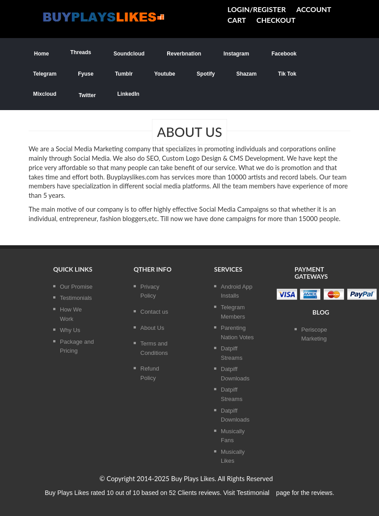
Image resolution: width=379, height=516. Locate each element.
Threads (80, 52)
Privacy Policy (150, 291)
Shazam (246, 74)
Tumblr (124, 74)
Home (41, 53)
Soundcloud (128, 53)
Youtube (164, 74)
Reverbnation (183, 53)
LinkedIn (128, 94)
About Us (152, 327)
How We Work (71, 314)
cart (236, 20)
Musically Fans (232, 436)
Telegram (44, 74)
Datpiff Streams (231, 353)
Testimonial (253, 492)
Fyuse (85, 74)
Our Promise (76, 286)
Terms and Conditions (154, 348)
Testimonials (76, 297)
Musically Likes (232, 456)
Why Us (70, 330)
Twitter (87, 94)
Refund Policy (149, 373)
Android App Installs (237, 291)
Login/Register (256, 9)
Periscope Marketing (314, 334)
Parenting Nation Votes (237, 332)
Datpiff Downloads (235, 374)
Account (313, 9)
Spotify (206, 74)
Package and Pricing (77, 346)
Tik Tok (287, 74)
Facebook (283, 53)
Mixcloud (44, 94)
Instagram (236, 53)
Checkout (276, 20)
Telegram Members (233, 312)
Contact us (154, 311)
